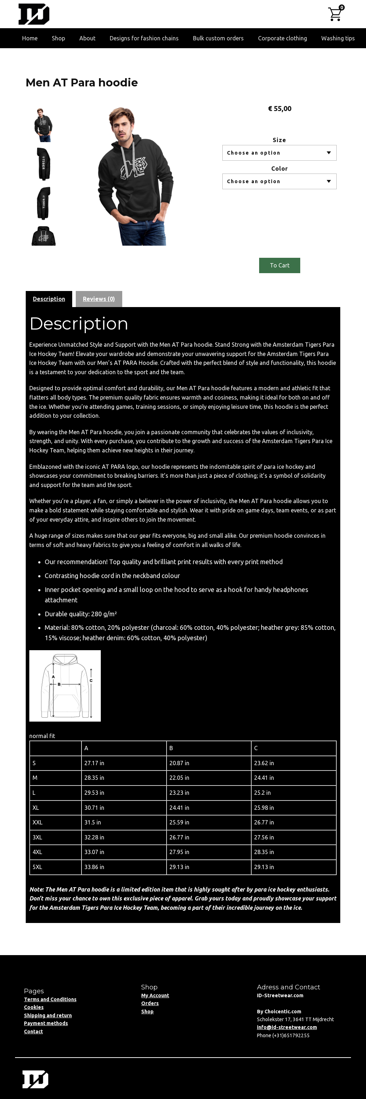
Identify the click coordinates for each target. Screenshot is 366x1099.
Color (279, 168)
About (87, 38)
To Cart (280, 265)
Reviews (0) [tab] (99, 299)
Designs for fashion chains (144, 38)
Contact (33, 1031)
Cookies (34, 1007)
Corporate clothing (282, 38)
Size (279, 140)
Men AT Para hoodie (82, 82)
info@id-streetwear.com (287, 1027)
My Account (155, 995)
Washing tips (338, 38)
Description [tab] (49, 299)
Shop (58, 38)
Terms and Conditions (50, 999)
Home (30, 38)
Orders (150, 1003)
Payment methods (46, 1023)
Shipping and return (48, 1015)
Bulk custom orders (218, 38)
